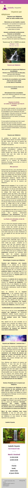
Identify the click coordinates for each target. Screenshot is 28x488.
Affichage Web (22, 480)
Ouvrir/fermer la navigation (14, 2)
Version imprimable (7, 480)
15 (14, 44)
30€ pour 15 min (14, 46)
